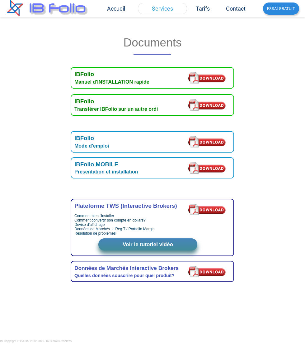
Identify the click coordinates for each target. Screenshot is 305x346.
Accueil (116, 8)
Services (162, 8)
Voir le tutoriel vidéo (148, 244)
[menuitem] (116, 8)
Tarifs (203, 8)
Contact (236, 8)
